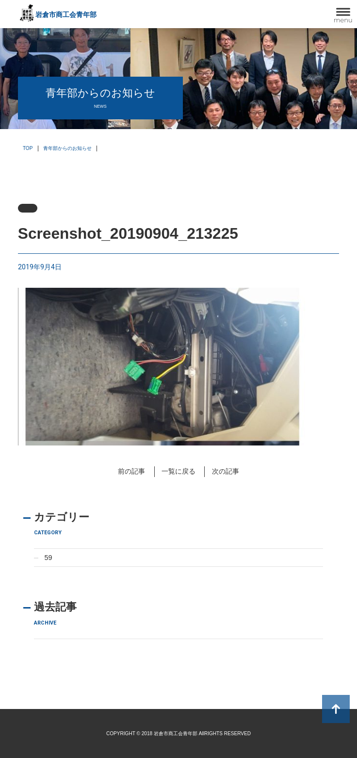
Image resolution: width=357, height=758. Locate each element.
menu (343, 20)
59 (48, 557)
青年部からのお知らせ (67, 148)
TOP (28, 148)
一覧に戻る (178, 471)
